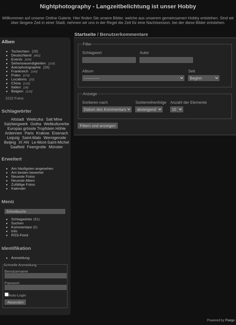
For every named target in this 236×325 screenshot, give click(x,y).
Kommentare (21, 227)
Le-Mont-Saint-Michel (50, 142)
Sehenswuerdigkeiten (28, 63)
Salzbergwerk (16, 124)
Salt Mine (54, 119)
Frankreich (20, 71)
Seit (191, 71)
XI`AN (23, 142)
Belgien (17, 91)
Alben (8, 41)
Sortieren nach (95, 102)
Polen (16, 75)
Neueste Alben (23, 180)
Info (14, 231)
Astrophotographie (26, 67)
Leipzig (13, 137)
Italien (16, 87)
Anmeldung (20, 258)
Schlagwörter (22, 219)
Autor (144, 52)
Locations (19, 79)
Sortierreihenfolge (150, 102)
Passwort (12, 283)
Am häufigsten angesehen (32, 168)
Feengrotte (36, 147)
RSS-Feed (19, 235)
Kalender (18, 188)
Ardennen (13, 133)
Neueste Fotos (23, 176)
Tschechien (20, 51)
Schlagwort (92, 52)
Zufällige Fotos (23, 184)
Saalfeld (17, 147)
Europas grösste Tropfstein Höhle (36, 128)
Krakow (42, 133)
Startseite (85, 34)
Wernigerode (55, 137)
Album (87, 71)
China (16, 83)
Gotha (35, 124)
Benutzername (16, 271)
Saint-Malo (31, 137)
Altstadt (17, 119)
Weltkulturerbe (56, 124)
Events (16, 59)
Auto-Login (15, 295)
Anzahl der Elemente (188, 102)
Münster (56, 147)
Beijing (10, 142)
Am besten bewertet (27, 172)
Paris (29, 133)
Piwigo (230, 320)
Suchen (17, 223)
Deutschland (21, 55)
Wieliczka (35, 119)
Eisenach (60, 133)
